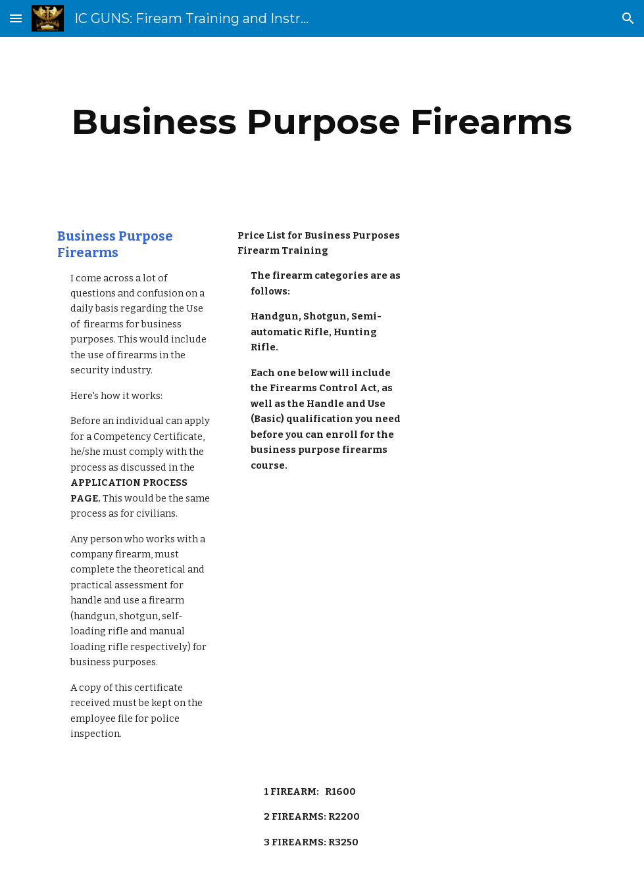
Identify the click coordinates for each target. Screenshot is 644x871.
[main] (322, 121)
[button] (16, 18)
